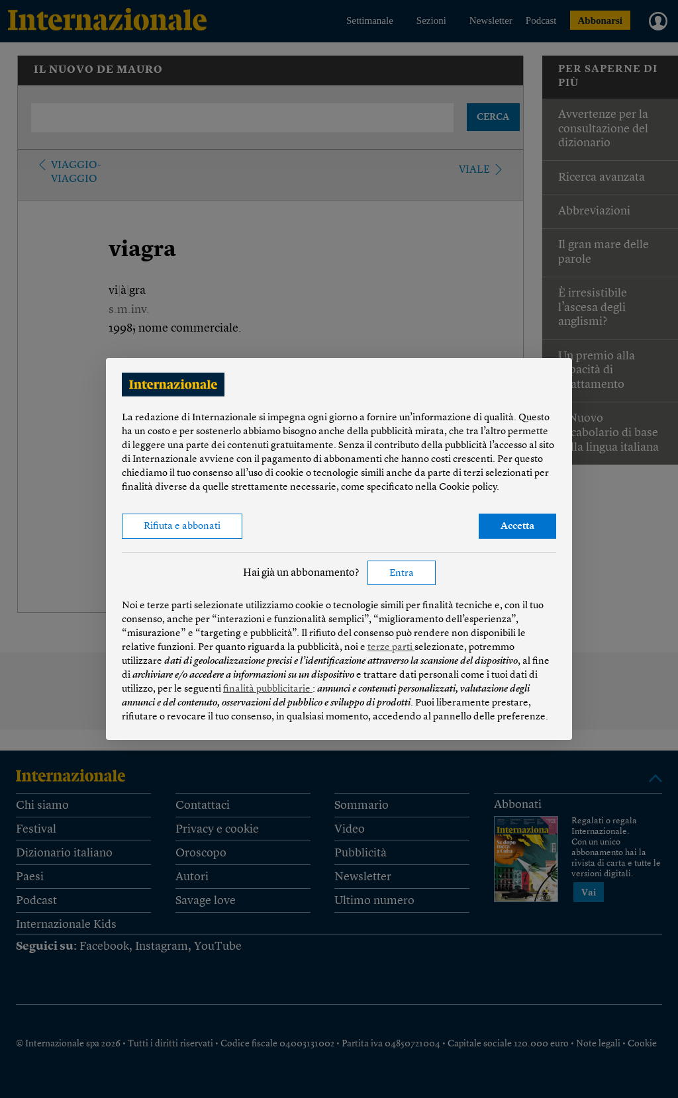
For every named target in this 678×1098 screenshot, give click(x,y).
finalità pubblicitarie (268, 689)
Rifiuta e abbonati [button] (182, 526)
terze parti (390, 648)
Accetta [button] (517, 526)
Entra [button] (401, 573)
